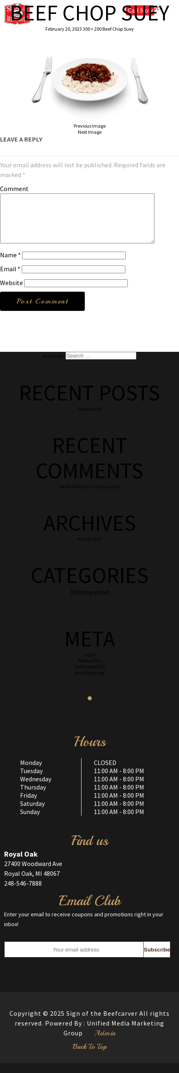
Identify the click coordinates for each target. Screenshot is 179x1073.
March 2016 (89, 549)
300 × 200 (92, 29)
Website (11, 292)
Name (10, 265)
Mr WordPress (74, 496)
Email (10, 278)
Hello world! (89, 419)
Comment (14, 188)
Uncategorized (89, 602)
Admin (105, 1042)
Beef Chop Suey (118, 29)
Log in (90, 664)
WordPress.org (89, 682)
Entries (89, 670)
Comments (89, 676)
